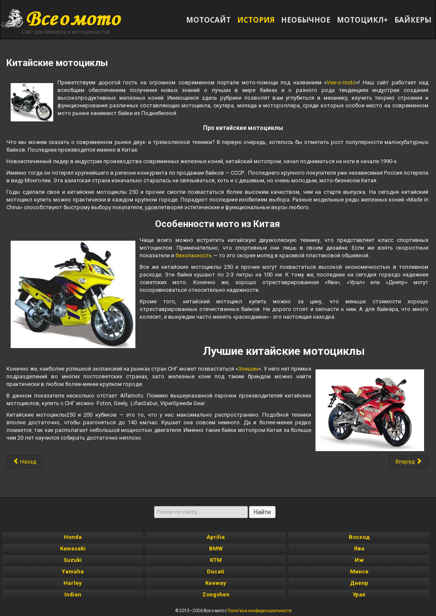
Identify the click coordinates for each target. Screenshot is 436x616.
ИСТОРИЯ (256, 20)
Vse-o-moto (341, 82)
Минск (359, 571)
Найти (262, 512)
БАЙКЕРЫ (412, 20)
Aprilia (216, 537)
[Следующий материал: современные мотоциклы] (408, 461)
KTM (216, 560)
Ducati (215, 571)
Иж (359, 560)
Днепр (359, 583)
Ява (359, 548)
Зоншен (248, 369)
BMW (216, 548)
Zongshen (215, 594)
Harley (72, 583)
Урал (359, 594)
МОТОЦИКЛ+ (362, 20)
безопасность (193, 255)
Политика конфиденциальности (259, 610)
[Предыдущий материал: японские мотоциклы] (24, 461)
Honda (73, 537)
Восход (359, 537)
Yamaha (73, 571)
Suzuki (72, 560)
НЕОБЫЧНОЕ (305, 20)
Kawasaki (73, 548)
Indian (72, 594)
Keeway (215, 583)
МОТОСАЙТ (208, 20)
